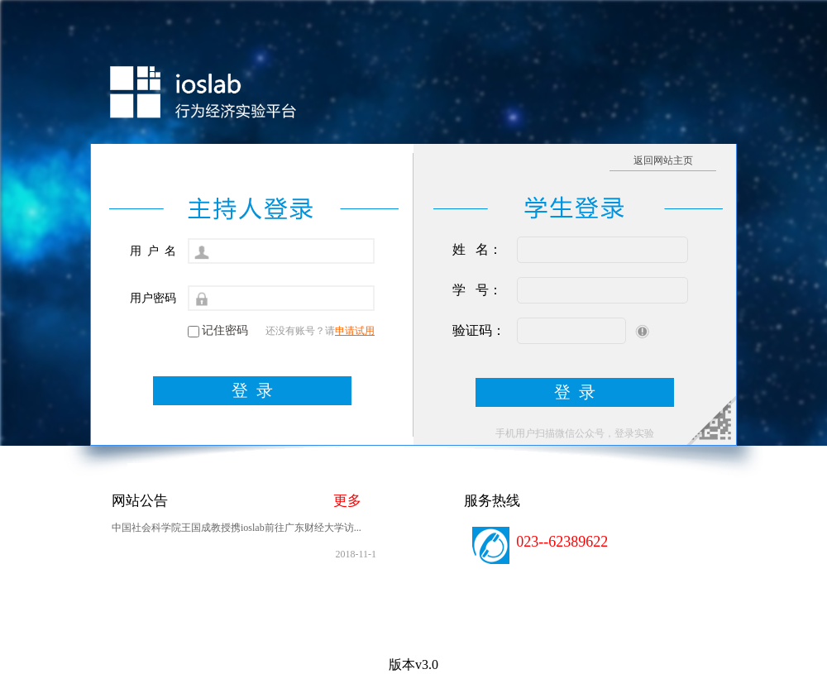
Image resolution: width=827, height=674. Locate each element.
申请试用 (355, 331)
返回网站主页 (663, 160)
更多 (347, 501)
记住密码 (225, 330)
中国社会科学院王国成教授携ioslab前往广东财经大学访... (236, 527)
